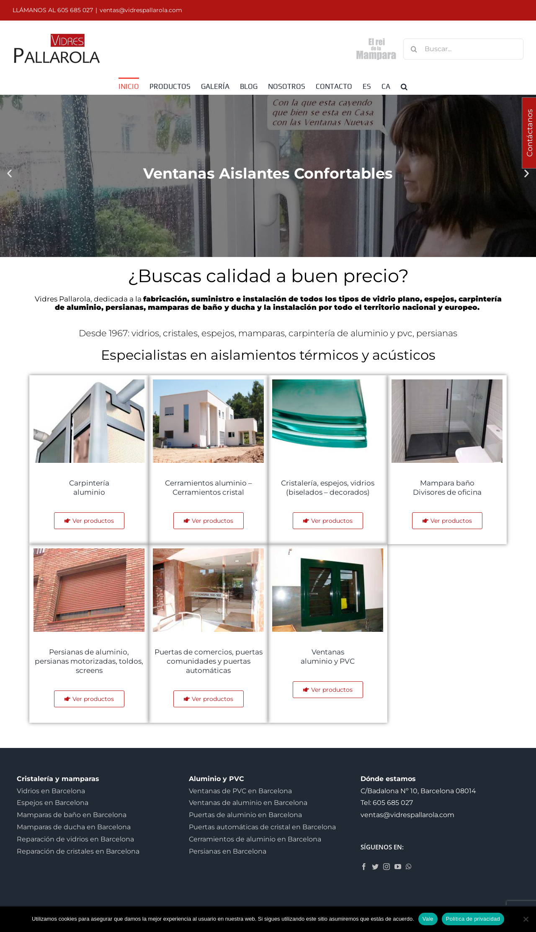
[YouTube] (397, 866)
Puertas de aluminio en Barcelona (245, 815)
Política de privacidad (473, 919)
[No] (525, 919)
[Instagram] (386, 866)
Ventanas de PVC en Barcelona (240, 791)
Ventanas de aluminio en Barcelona (248, 803)
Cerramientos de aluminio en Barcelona (255, 839)
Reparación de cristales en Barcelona (78, 851)
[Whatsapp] (409, 866)
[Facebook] (364, 866)
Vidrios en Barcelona (51, 791)
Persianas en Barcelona (227, 851)
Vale (428, 919)
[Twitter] (375, 866)
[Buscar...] (463, 49)
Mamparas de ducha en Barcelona (74, 827)
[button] (404, 86)
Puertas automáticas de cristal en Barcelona (262, 827)
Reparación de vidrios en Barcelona (75, 839)
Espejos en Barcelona (52, 803)
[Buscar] (413, 49)
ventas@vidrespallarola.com (141, 10)
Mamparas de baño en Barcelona (71, 815)
